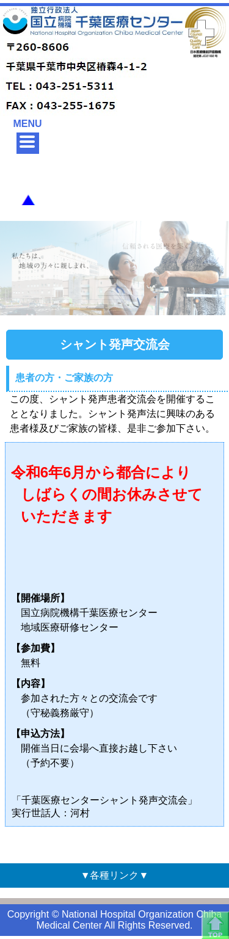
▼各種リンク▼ (115, 875)
